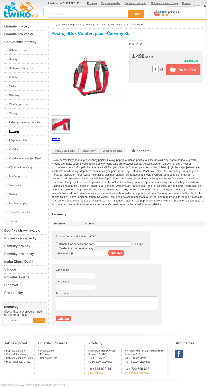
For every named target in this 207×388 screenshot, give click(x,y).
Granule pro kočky (18, 34)
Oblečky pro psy (18, 104)
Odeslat (116, 253)
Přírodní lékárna (16, 277)
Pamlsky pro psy (17, 246)
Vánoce (10, 269)
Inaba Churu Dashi (18, 261)
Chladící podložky (19, 212)
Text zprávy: (63, 293)
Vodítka (13, 149)
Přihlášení (197, 6)
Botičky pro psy (18, 176)
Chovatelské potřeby (20, 42)
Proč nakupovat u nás (18, 361)
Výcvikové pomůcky (20, 167)
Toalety (13, 194)
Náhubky (14, 95)
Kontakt (186, 3)
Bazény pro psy (18, 203)
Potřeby (13, 77)
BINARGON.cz (56, 384)
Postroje (14, 131)
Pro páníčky (13, 293)
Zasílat (39, 320)
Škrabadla (15, 185)
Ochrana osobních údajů (164, 3)
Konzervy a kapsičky (20, 238)
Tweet (56, 139)
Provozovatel (47, 350)
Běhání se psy (17, 50)
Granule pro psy (16, 26)
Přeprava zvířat (18, 140)
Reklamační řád (48, 358)
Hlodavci (11, 285)
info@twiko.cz (96, 372)
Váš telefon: (63, 281)
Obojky (13, 113)
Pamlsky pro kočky (19, 254)
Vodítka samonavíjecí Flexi (25, 158)
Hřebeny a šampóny (21, 68)
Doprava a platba (110, 3)
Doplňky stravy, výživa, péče (22, 232)
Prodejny (92, 3)
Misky (12, 86)
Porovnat (143, 150)
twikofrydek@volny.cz (136, 372)
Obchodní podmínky (135, 3)
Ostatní (13, 221)
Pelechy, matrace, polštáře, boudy (25, 124)
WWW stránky (33, 384)
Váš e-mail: (62, 269)
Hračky (13, 59)
